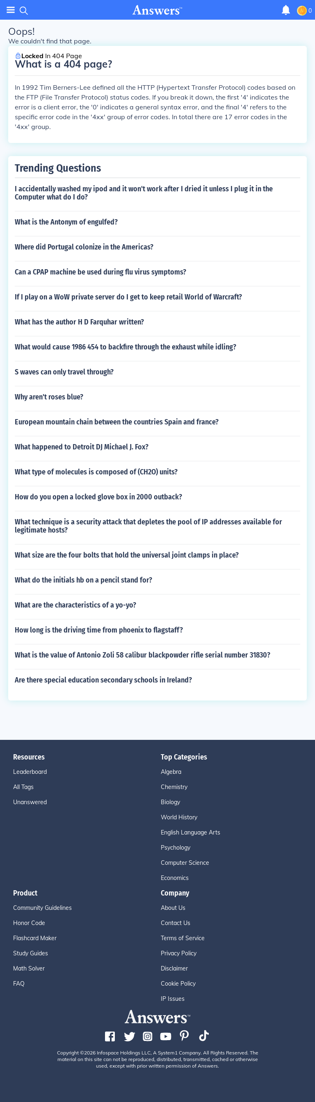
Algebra (171, 771)
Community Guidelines (42, 908)
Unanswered (30, 802)
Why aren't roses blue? (49, 396)
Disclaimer (174, 968)
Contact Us (175, 923)
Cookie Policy (178, 983)
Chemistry (174, 787)
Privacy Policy (178, 953)
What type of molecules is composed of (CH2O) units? (96, 471)
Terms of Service (183, 938)
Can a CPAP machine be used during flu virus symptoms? (100, 272)
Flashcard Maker (35, 938)
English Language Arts (190, 832)
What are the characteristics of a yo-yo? (75, 605)
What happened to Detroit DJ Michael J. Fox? (81, 446)
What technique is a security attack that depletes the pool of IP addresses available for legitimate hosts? (148, 526)
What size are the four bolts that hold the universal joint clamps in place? (127, 555)
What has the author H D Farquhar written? (79, 322)
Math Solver (29, 968)
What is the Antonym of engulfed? (66, 222)
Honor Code (29, 923)
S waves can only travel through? (64, 371)
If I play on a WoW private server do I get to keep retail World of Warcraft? (128, 297)
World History (179, 817)
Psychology (175, 847)
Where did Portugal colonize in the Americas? (84, 247)
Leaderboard (30, 771)
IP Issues (173, 998)
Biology (170, 802)
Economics (175, 878)
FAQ (19, 983)
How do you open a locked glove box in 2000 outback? (98, 496)
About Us (173, 908)
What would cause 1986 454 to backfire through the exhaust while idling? (125, 346)
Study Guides (30, 953)
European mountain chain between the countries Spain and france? (117, 421)
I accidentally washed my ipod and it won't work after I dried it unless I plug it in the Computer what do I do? (144, 193)
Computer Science (185, 862)
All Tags (23, 787)
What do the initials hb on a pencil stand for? (83, 580)
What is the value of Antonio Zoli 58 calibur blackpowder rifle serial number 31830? (142, 655)
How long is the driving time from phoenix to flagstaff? (99, 630)
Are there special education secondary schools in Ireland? (103, 680)
